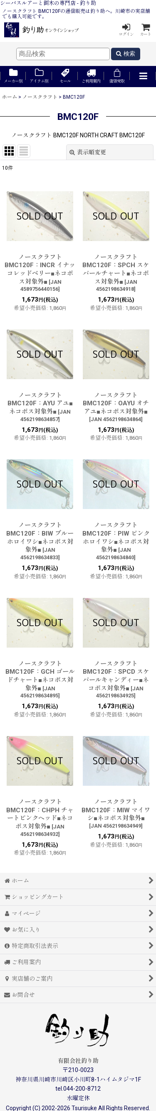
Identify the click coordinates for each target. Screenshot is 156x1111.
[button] (143, 76)
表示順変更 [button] (87, 152)
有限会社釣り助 (78, 1060)
